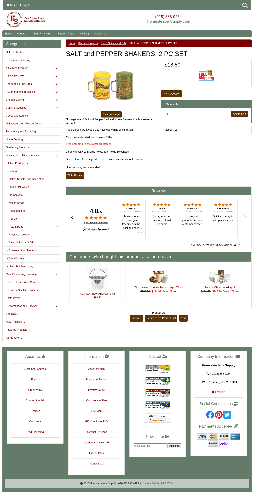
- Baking (11, 171)
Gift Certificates (14, 52)
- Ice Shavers (14, 195)
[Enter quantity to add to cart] (198, 114)
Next (183, 318)
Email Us (218, 392)
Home (11, 5)
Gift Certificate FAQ (96, 421)
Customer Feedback (35, 369)
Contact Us (100, 33)
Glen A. (162, 208)
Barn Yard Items (32, 76)
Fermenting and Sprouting (32, 131)
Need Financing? (43, 33)
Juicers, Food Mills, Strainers (32, 155)
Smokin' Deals (66, 33)
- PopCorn (12, 218)
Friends (35, 379)
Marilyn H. (192, 208)
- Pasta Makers (15, 210)
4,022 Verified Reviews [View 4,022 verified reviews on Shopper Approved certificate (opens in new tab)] (96, 222)
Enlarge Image (111, 114)
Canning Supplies (32, 107)
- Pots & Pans (32, 226)
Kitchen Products (88, 43)
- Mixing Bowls (15, 202)
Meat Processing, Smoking (32, 274)
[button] (245, 5)
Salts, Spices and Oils (113, 43)
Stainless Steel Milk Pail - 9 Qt (97, 293)
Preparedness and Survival (32, 306)
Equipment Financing (18, 60)
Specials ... (12, 314)
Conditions (35, 421)
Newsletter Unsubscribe (96, 442)
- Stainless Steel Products (21, 250)
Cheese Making (32, 99)
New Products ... (15, 321)
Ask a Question (171, 93)
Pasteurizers (13, 298)
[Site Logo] (44, 20)
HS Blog (84, 33)
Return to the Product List (161, 318)
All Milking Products (32, 68)
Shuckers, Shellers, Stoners (22, 290)
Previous (136, 318)
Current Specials (35, 400)
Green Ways (35, 390)
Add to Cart (239, 114)
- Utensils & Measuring (19, 266)
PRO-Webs (167, 483)
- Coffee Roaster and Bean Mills (25, 179)
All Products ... (14, 337)
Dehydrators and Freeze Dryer (32, 123)
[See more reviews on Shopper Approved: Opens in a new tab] (211, 244)
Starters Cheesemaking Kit (220, 287)
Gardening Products (32, 147)
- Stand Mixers (15, 258)
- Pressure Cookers (18, 234)
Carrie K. (131, 208)
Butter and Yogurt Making (32, 91)
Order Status (96, 453)
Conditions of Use (96, 400)
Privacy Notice (96, 390)
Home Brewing (32, 139)
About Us (22, 33)
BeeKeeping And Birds (32, 84)
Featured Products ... (18, 329)
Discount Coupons (96, 432)
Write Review (75, 175)
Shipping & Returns (96, 379)
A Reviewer (223, 208)
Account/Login (96, 369)
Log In (25, 5)
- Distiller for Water (17, 187)
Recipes (35, 411)
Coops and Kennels (17, 115)
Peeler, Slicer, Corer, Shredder (23, 282)
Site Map (96, 411)
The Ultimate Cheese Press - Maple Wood (158, 287)
